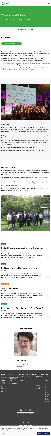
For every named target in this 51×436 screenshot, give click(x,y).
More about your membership (11, 43)
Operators (3, 386)
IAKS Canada (47, 385)
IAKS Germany (46, 388)
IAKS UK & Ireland (46, 402)
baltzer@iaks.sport (21, 366)
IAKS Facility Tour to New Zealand (13, 381)
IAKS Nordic (46, 394)
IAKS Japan (21, 29)
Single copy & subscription (38, 387)
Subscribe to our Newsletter (25, 413)
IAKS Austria (46, 384)
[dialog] (25, 431)
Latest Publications (20, 379)
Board (26, 29)
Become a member (3, 379)
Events (10, 374)
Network (3, 374)
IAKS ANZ (46, 382)
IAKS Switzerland (46, 399)
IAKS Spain (46, 396)
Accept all (46, 433)
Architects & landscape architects (3, 383)
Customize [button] (3, 433)
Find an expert (4, 377)
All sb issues (37, 379)
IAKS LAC (46, 392)
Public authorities (4, 391)
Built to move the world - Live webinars (13, 384)
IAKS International (47, 379)
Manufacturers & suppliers (4, 389)
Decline (39, 433)
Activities (31, 29)
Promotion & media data (38, 384)
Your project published (37, 381)
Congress (25, 374)
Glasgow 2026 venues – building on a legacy (13, 378)
